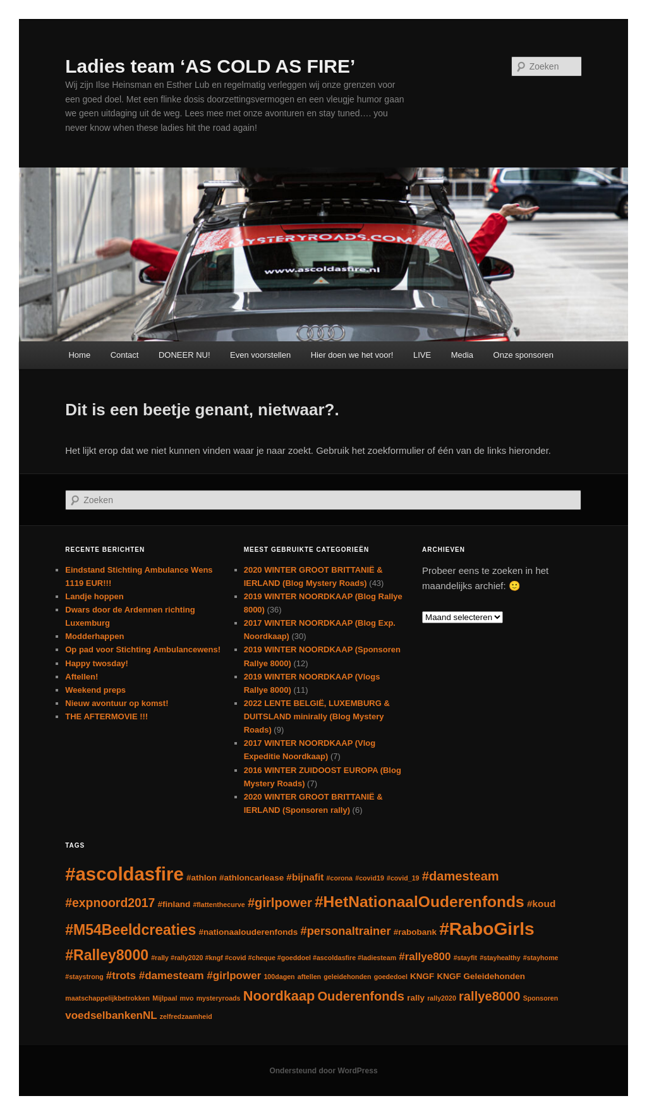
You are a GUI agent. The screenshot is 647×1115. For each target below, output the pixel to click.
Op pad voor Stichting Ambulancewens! (143, 649)
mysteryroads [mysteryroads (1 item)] (219, 998)
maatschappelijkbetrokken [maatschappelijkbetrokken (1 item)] (107, 998)
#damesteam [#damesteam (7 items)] (460, 876)
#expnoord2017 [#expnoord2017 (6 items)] (110, 903)
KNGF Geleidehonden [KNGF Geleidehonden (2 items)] (481, 976)
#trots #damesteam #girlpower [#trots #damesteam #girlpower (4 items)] (183, 976)
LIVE (422, 355)
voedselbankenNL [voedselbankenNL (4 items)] (111, 1015)
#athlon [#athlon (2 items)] (201, 877)
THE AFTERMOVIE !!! (106, 716)
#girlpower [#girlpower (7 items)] (280, 903)
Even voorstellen (260, 355)
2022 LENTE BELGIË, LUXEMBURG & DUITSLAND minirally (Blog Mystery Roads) (317, 716)
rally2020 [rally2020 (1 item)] (441, 998)
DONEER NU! (184, 355)
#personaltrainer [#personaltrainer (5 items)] (346, 930)
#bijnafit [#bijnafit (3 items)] (305, 877)
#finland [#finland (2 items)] (173, 904)
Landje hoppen (94, 596)
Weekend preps (95, 690)
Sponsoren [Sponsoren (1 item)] (541, 998)
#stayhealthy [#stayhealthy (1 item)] (500, 957)
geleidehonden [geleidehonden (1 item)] (347, 976)
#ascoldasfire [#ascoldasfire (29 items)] (124, 873)
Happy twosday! (96, 663)
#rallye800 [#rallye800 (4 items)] (424, 957)
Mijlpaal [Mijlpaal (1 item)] (164, 998)
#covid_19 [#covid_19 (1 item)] (403, 878)
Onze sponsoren (523, 355)
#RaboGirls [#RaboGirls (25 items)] (487, 928)
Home (79, 355)
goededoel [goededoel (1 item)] (391, 976)
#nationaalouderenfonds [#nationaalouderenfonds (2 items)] (248, 932)
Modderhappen (94, 636)
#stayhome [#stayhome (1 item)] (541, 957)
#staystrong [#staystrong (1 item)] (84, 976)
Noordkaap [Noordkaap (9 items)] (279, 996)
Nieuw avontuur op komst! (116, 703)
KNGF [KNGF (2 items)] (422, 976)
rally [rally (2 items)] (416, 997)
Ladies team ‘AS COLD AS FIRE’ (210, 66)
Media (462, 355)
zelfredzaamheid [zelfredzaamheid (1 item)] (186, 1016)
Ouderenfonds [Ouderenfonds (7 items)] (360, 996)
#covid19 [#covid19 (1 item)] (369, 878)
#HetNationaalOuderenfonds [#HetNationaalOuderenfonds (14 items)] (419, 901)
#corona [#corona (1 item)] (340, 878)
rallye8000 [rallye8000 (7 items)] (489, 996)
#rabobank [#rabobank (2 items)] (415, 932)
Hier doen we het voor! (352, 355)
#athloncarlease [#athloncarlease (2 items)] (251, 877)
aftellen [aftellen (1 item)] (309, 976)
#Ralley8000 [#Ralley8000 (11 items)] (106, 955)
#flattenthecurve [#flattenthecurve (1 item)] (219, 904)
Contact (125, 355)
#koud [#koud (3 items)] (541, 903)
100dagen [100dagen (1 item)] (278, 976)
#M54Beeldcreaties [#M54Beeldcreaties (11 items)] (130, 930)
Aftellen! (81, 676)
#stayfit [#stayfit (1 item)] (465, 957)
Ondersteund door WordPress (323, 1070)
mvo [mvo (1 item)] (187, 998)
